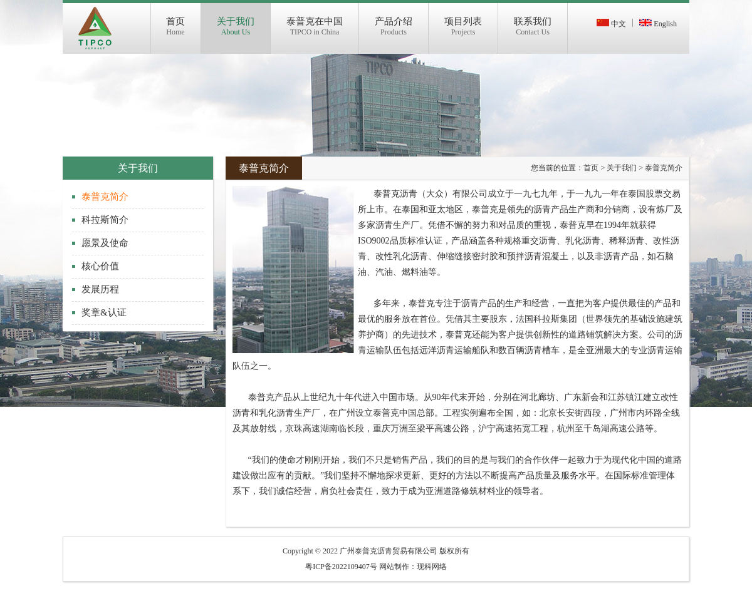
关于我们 (622, 167)
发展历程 (100, 289)
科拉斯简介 (104, 220)
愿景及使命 (104, 243)
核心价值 (100, 266)
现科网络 (432, 566)
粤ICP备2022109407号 (341, 566)
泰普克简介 (104, 197)
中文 (611, 23)
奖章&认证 (104, 312)
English (658, 23)
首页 (590, 167)
